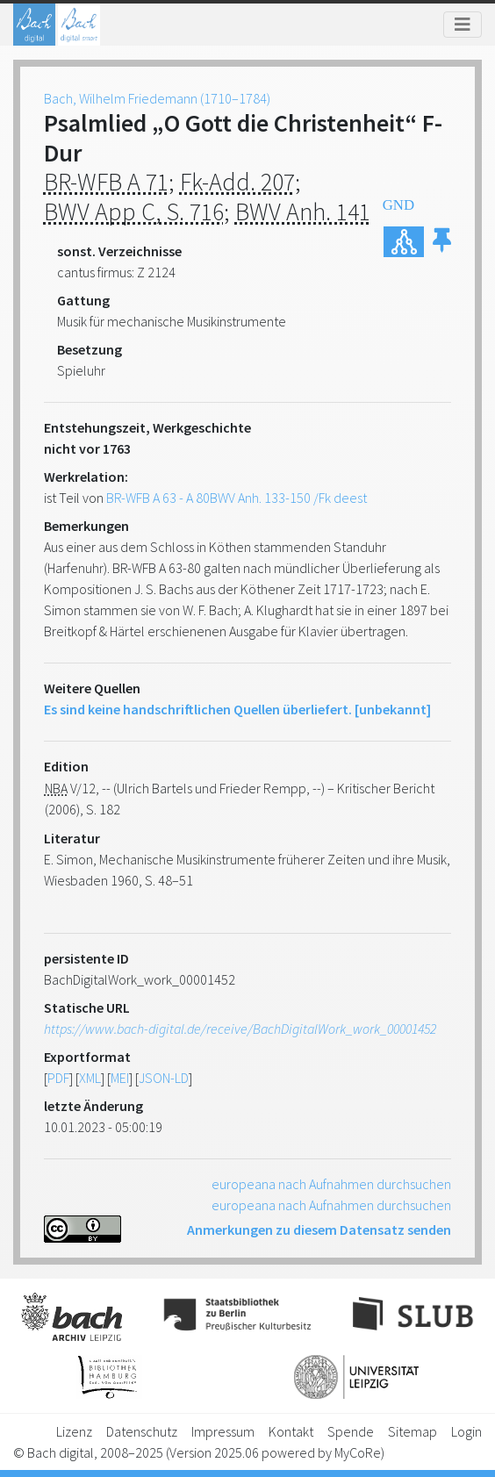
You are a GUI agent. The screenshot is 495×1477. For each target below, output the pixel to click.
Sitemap (412, 1431)
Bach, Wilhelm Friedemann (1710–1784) (157, 98)
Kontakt (291, 1431)
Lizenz (74, 1431)
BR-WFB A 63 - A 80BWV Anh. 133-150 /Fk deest (236, 497)
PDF (58, 1077)
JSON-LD (164, 1077)
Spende (350, 1431)
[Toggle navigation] (462, 24)
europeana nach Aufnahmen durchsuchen (331, 1184)
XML (90, 1077)
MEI (120, 1077)
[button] (442, 241)
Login (466, 1431)
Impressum (223, 1431)
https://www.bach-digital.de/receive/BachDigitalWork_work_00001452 (240, 1028)
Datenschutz (141, 1431)
